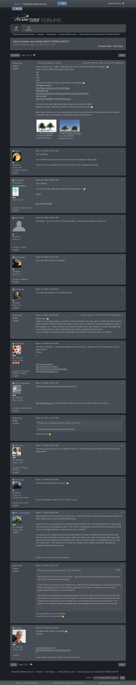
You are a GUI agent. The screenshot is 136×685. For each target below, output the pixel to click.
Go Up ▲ (117, 683)
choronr (19, 445)
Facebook (75, 683)
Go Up (13, 665)
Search (29, 29)
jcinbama (20, 257)
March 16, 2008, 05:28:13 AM (47, 151)
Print (122, 55)
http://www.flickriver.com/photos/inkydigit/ (51, 369)
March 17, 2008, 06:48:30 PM (47, 513)
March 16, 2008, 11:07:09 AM (47, 289)
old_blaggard (22, 383)
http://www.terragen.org (45, 403)
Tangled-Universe (18, 181)
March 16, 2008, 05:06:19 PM (47, 343)
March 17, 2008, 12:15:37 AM (47, 445)
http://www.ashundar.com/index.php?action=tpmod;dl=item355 (62, 93)
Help (100, 683)
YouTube (81, 683)
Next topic (118, 46)
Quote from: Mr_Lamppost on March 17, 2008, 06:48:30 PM (60, 570)
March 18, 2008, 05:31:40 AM (47, 628)
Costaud (19, 289)
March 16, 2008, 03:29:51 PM (47, 315)
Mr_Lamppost (22, 512)
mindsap (19, 479)
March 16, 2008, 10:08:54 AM (47, 218)
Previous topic (105, 46)
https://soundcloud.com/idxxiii (47, 367)
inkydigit (19, 343)
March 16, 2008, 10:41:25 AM (47, 257)
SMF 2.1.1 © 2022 (21, 683)
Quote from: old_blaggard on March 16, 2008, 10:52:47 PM (60, 423)
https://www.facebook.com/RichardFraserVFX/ (53, 650)
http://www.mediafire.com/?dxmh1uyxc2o (53, 99)
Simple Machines (33, 683)
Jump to (89, 678)
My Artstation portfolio (44, 204)
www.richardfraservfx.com (45, 648)
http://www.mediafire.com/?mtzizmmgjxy (53, 88)
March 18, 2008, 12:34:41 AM (47, 565)
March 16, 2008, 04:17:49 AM (49, 63)
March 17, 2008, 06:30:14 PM (47, 479)
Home (16, 29)
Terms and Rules (108, 683)
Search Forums (116, 3)
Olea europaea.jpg (45, 133)
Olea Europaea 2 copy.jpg (69, 133)
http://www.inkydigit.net (44, 364)
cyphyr (19, 628)
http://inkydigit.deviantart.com (47, 371)
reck (17, 151)
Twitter (68, 683)
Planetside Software (59, 683)
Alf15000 (19, 217)
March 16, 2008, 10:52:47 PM (47, 383)
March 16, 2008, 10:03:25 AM (47, 180)
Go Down (15, 55)
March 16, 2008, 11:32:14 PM (47, 418)
